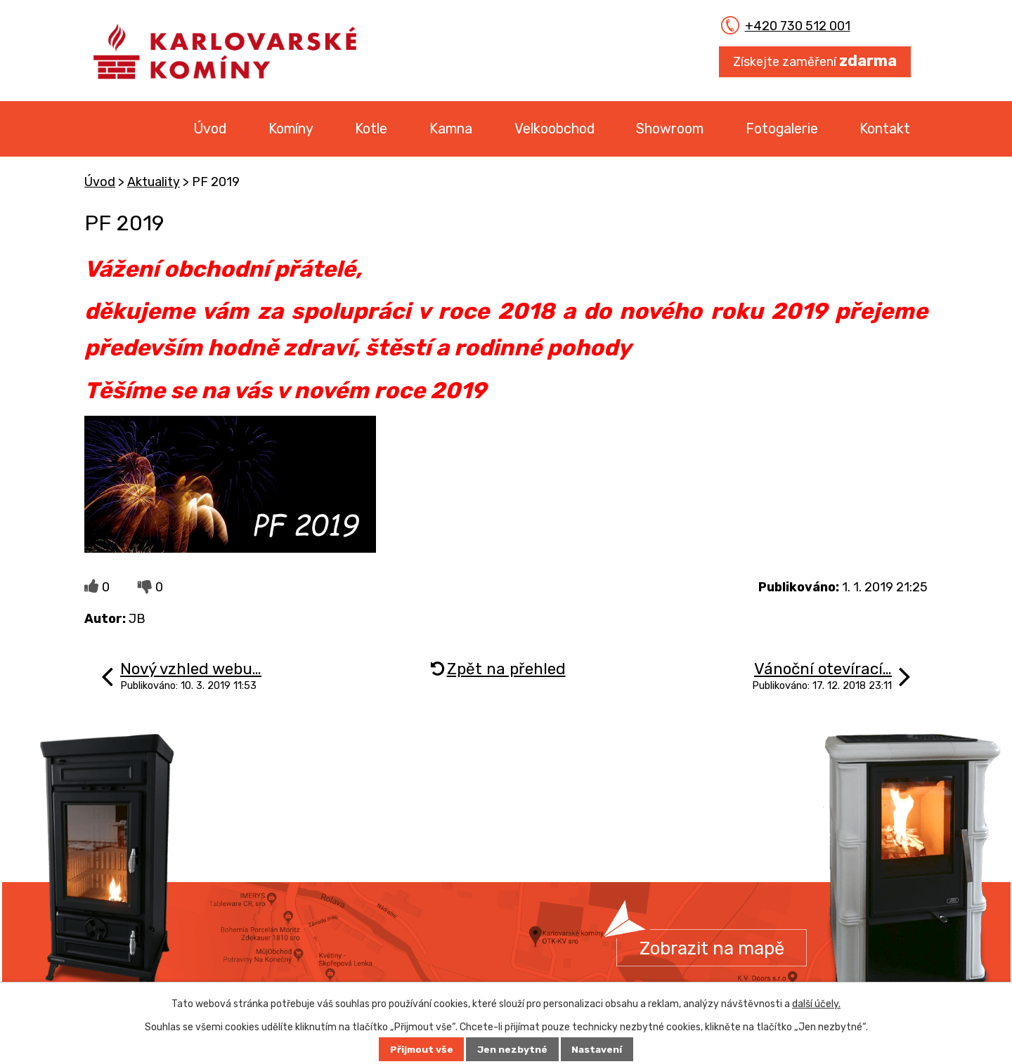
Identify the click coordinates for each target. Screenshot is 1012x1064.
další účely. (816, 1004)
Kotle (371, 128)
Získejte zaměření (815, 61)
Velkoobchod (554, 128)
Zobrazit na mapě (712, 948)
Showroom (669, 128)
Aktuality (153, 182)
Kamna (450, 128)
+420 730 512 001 (788, 26)
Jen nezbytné (512, 1050)
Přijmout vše (421, 1050)
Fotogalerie (782, 128)
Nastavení (598, 1050)
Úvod (209, 128)
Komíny (290, 128)
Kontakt (884, 128)
